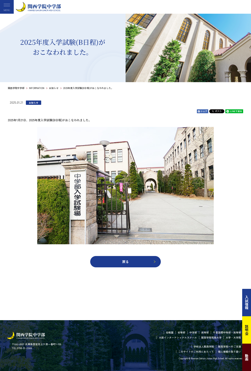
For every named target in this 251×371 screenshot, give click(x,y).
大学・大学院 (233, 337)
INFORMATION (36, 88)
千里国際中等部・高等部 (227, 332)
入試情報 (246, 303)
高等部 (205, 332)
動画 (246, 357)
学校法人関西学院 (204, 346)
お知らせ (53, 88)
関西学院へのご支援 (229, 346)
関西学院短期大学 (211, 337)
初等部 (181, 332)
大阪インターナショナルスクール (178, 337)
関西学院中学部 (16, 88)
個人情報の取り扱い (229, 351)
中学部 (193, 332)
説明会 (246, 330)
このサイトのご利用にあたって (196, 351)
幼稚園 (170, 332)
